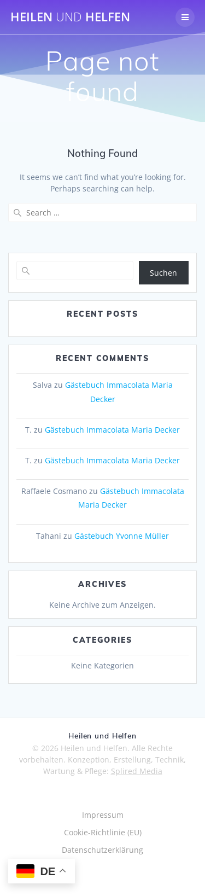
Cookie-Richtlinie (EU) (103, 832)
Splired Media (136, 771)
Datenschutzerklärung (102, 850)
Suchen (163, 272)
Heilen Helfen (70, 17)
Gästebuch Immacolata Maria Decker (112, 429)
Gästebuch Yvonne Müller (121, 536)
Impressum (103, 815)
